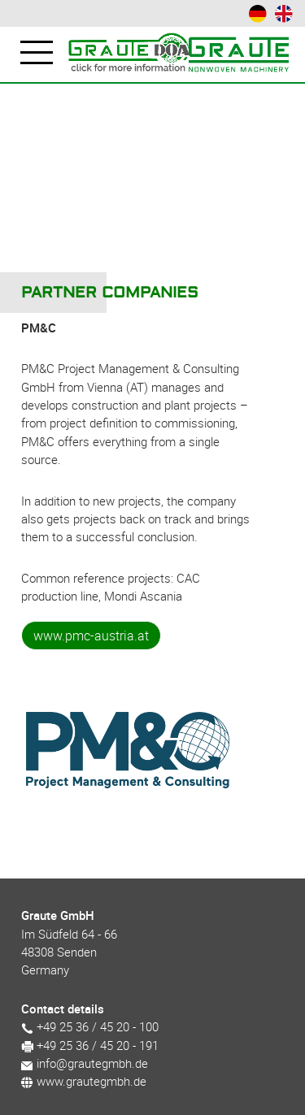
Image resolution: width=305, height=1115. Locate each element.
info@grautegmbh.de (84, 1063)
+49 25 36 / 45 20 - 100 (90, 1026)
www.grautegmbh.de (83, 1081)
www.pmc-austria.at (91, 635)
